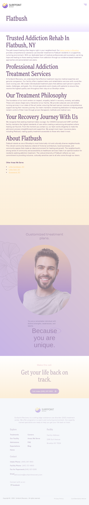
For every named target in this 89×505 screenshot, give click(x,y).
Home (12, 450)
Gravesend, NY (14, 172)
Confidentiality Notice (78, 498)
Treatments (14, 435)
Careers (31, 435)
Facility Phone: (22, 466)
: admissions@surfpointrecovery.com (26, 474)
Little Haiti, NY (14, 169)
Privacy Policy (59, 498)
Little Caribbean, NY (16, 167)
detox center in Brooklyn (69, 50)
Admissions (14, 443)
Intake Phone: (21, 462)
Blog (29, 447)
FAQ (29, 443)
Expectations (15, 447)
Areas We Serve (34, 439)
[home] (12, 5)
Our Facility (14, 439)
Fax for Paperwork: (23, 470)
